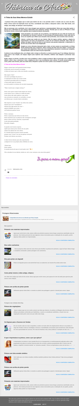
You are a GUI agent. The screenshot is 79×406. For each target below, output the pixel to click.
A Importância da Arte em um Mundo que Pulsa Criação (24, 217)
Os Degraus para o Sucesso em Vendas (17, 322)
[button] (74, 17)
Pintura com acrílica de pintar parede (16, 287)
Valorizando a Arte (17, 169)
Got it (44, 404)
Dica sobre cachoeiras (11, 245)
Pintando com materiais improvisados (16, 229)
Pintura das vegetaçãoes (12, 306)
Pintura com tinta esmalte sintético (15, 353)
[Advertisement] (39, 191)
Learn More (37, 404)
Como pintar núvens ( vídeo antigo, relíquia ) (19, 273)
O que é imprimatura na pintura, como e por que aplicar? (23, 338)
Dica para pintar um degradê (13, 259)
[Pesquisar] (77, 4)
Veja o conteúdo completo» (65, 240)
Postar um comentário (11, 177)
